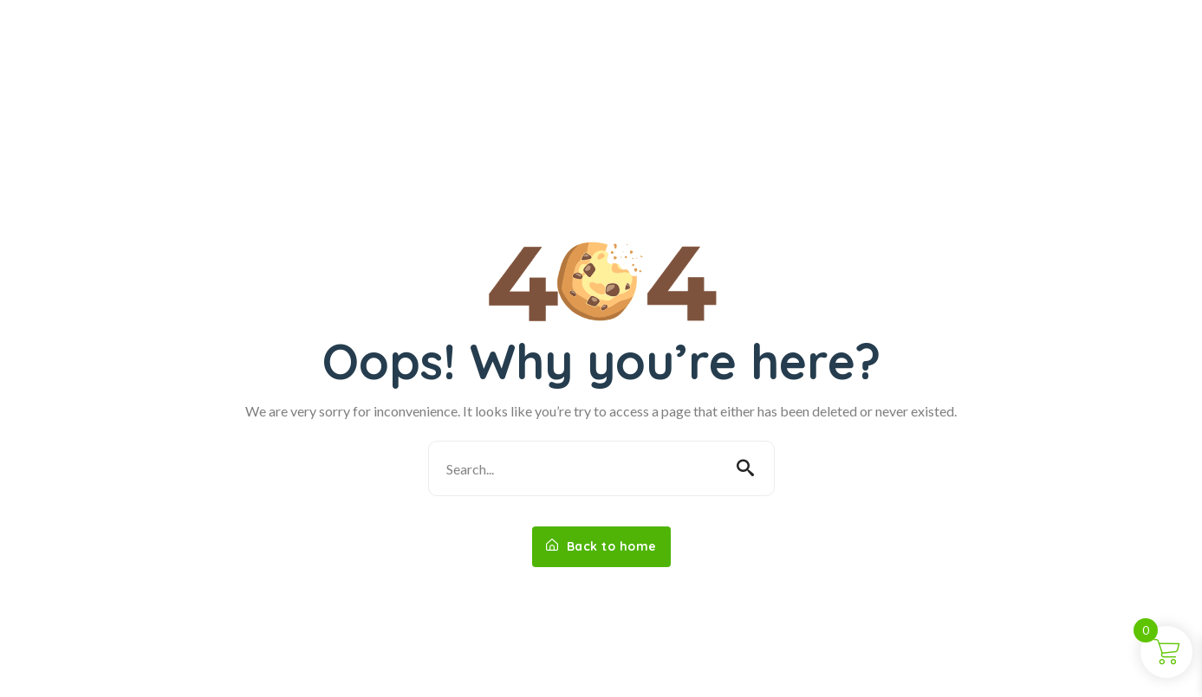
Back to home (601, 546)
